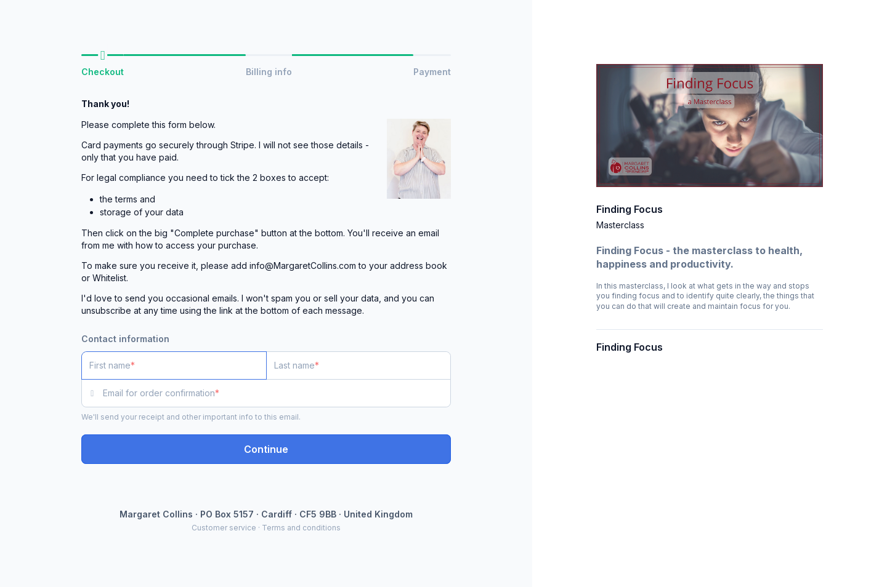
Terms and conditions (301, 527)
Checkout (102, 71)
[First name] (174, 365)
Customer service (224, 527)
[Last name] (359, 365)
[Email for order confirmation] (277, 393)
